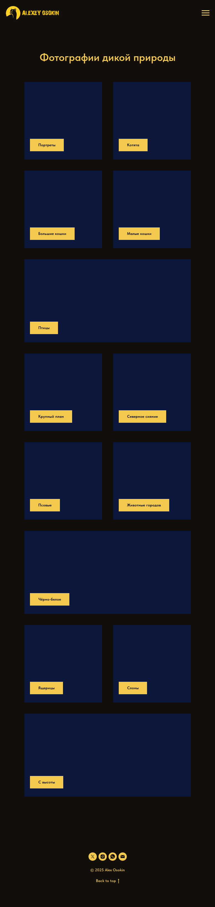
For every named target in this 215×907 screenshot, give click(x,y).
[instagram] (102, 856)
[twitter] (92, 856)
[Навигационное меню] (205, 13)
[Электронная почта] (122, 856)
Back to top (107, 880)
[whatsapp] (112, 856)
